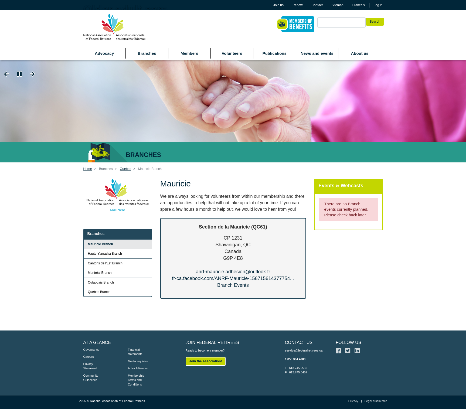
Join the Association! (205, 361)
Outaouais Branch (101, 282)
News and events (317, 53)
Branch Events (233, 285)
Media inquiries (138, 361)
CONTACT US (299, 342)
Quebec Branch (99, 292)
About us (359, 53)
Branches (147, 53)
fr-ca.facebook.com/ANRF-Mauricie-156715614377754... (233, 278)
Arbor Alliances (138, 368)
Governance (91, 349)
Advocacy (104, 53)
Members (189, 53)
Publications (275, 53)
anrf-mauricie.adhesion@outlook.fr (233, 271)
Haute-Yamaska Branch (105, 253)
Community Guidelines (90, 378)
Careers (88, 356)
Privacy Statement (90, 366)
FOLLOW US (348, 342)
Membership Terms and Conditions (136, 380)
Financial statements (135, 352)
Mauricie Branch (100, 244)
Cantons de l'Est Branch (105, 263)
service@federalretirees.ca (304, 350)
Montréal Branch (100, 273)
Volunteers (232, 53)
